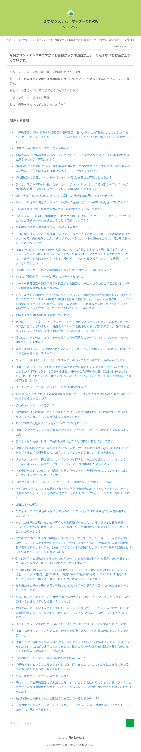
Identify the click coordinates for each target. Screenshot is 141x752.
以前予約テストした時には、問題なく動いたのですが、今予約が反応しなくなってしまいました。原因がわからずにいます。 (72, 472)
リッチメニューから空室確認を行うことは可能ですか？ (50, 387)
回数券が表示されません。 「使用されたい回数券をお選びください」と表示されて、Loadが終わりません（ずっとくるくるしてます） (72, 599)
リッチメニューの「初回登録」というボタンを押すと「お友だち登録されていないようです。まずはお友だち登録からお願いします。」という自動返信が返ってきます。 (72, 461)
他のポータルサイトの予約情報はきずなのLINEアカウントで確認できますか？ (65, 270)
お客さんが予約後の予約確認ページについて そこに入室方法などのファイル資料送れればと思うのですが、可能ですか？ (72, 157)
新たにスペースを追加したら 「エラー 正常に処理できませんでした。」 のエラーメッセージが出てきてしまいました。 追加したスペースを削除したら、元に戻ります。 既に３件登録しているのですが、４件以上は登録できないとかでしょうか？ (73, 326)
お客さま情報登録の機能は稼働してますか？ (43, 315)
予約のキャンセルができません (35, 405)
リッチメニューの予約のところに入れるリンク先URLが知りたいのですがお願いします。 (71, 624)
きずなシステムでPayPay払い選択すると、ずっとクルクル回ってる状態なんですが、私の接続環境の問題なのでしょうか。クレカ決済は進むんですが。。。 (72, 186)
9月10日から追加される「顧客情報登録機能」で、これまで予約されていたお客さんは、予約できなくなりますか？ (73, 396)
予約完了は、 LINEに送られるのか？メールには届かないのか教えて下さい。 (64, 482)
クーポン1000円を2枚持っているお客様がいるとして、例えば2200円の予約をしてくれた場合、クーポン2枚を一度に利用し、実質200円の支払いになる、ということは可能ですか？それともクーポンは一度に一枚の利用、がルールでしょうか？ (72, 574)
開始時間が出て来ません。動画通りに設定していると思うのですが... (59, 698)
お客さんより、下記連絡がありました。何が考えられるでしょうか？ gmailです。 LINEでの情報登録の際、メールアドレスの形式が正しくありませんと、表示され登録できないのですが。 (72, 612)
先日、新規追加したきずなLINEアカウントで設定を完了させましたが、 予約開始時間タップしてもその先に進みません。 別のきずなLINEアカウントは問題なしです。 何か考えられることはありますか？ (72, 238)
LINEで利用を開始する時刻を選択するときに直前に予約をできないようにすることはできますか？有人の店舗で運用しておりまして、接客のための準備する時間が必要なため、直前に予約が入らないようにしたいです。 (72, 646)
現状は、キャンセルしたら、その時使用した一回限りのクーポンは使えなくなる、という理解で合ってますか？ (72, 339)
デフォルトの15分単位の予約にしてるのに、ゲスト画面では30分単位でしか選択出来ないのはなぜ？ (72, 513)
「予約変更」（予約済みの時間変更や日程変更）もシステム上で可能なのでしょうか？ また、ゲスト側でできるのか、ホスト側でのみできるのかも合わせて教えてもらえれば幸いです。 (73, 136)
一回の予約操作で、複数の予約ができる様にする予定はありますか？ (59, 209)
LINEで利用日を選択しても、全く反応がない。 (45, 148)
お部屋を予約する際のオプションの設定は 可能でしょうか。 (54, 227)
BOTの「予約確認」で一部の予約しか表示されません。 (51, 276)
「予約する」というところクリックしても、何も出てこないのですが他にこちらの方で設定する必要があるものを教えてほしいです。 (72, 666)
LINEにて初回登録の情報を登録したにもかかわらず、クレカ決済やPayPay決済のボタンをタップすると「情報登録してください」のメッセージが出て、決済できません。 (72, 450)
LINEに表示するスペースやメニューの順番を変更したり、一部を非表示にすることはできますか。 (72, 632)
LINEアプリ (24, 40)
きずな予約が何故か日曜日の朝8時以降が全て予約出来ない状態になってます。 (65, 441)
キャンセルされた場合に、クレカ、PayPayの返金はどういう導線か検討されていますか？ (72, 202)
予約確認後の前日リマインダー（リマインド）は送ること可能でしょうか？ (63, 177)
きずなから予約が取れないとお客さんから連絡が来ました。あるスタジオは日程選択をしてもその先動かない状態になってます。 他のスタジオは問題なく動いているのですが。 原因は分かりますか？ (72, 526)
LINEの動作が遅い (27, 504)
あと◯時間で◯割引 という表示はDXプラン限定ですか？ (51, 423)
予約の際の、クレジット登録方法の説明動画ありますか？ (52, 658)
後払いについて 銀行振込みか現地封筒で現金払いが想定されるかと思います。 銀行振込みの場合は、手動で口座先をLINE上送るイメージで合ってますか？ (72, 168)
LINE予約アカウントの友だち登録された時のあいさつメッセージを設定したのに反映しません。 (72, 432)
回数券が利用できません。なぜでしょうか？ (43, 676)
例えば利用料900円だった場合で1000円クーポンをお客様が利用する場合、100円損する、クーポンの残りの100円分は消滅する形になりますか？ (73, 560)
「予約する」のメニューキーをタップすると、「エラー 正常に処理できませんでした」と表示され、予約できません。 (72, 707)
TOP (9, 40)
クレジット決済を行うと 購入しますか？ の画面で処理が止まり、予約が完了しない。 (72, 360)
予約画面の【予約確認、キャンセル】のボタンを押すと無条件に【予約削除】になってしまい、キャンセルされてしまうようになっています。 (72, 414)
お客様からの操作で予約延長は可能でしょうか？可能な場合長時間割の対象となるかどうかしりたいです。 (72, 587)
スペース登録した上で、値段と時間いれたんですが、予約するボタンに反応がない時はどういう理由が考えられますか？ (73, 351)
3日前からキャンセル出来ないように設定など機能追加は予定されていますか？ (65, 195)
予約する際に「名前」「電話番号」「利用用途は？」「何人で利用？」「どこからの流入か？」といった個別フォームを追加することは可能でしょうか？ (72, 218)
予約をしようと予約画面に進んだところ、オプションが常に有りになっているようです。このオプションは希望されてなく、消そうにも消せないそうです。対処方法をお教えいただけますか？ (73, 686)
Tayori (70, 744)
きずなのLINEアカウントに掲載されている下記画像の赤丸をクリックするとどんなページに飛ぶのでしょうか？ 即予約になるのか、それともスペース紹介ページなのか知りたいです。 (72, 493)
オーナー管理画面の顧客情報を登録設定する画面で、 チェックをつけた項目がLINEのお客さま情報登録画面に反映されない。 (72, 285)
